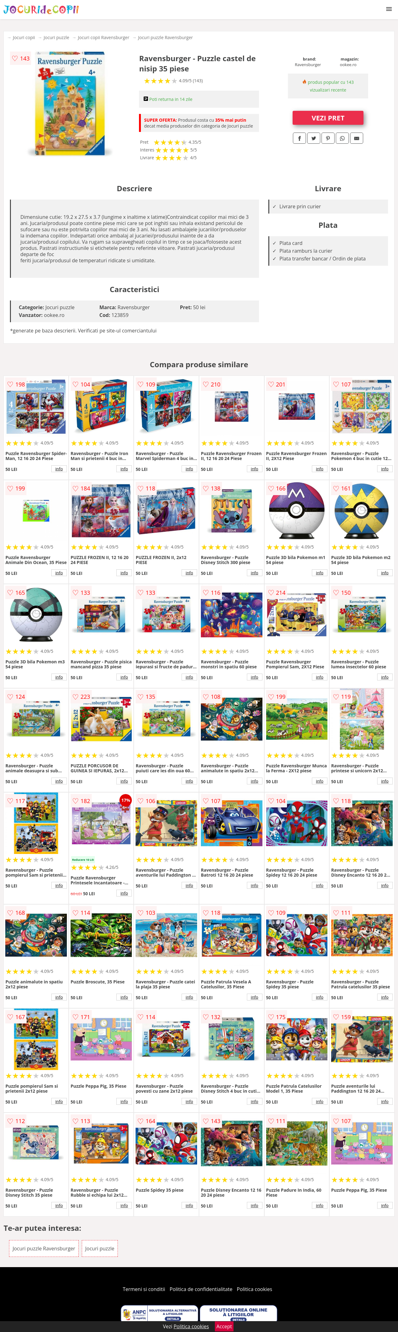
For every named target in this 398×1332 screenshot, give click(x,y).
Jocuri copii (24, 37)
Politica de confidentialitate (201, 1289)
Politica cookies (254, 1289)
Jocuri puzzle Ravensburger (165, 37)
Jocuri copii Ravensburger (103, 37)
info (59, 469)
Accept (224, 1326)
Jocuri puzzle (56, 37)
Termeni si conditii (144, 1289)
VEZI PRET (328, 117)
